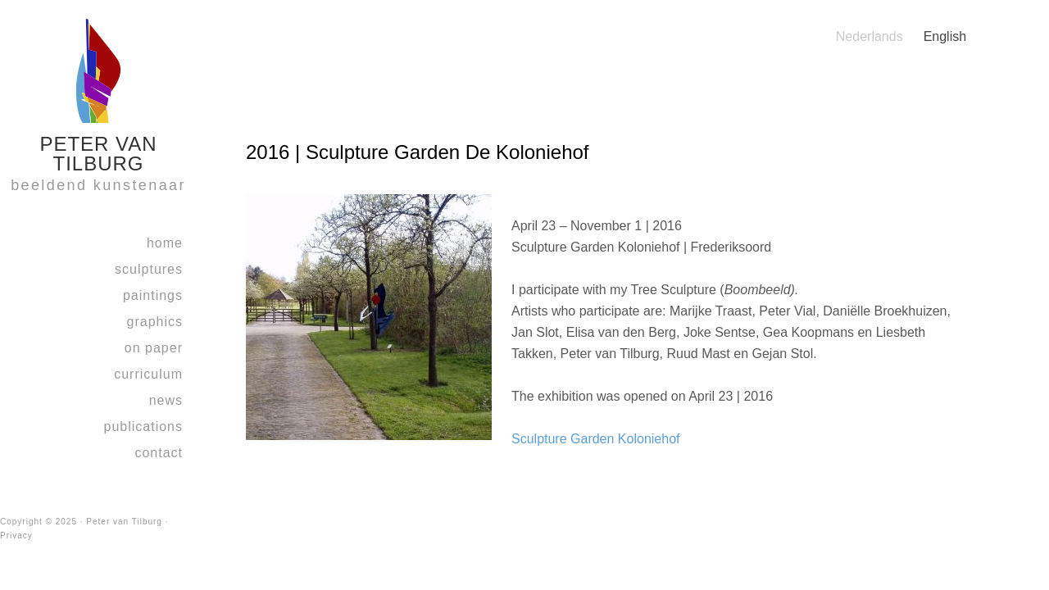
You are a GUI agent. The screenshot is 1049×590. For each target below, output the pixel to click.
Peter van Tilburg (124, 521)
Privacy (16, 535)
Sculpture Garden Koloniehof (595, 439)
